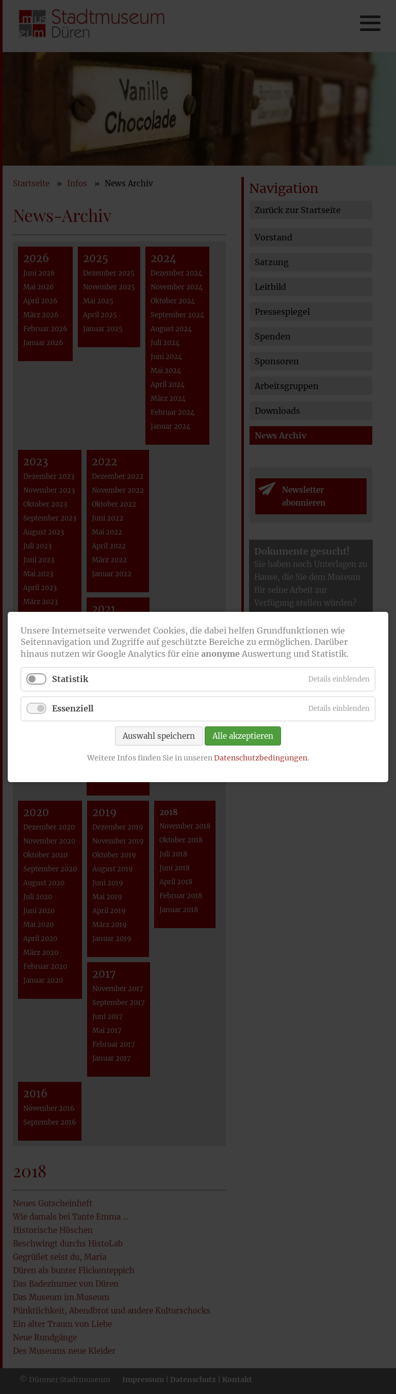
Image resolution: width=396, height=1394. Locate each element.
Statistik (70, 679)
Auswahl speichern (159, 735)
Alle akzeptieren (242, 735)
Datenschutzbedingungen (260, 757)
